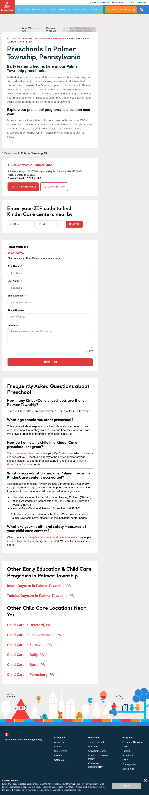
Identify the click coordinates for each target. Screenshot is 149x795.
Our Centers (23, 9)
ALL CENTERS (14, 38)
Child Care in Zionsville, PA (29, 645)
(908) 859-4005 (54, 186)
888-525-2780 (16, 253)
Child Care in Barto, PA (26, 665)
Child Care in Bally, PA (25, 655)
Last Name (50, 286)
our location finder (24, 453)
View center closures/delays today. (24, 739)
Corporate (59, 760)
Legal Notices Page (72, 790)
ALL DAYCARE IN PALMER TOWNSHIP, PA (46, 38)
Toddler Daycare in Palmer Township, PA (40, 596)
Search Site (142, 10)
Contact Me (50, 362)
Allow (126, 786)
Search (74, 224)
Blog (84, 9)
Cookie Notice (75, 787)
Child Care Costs (97, 751)
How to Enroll (95, 746)
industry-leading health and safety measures (52, 537)
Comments (14, 325)
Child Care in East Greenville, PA (34, 635)
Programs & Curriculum (44, 9)
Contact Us (95, 9)
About (76, 9)
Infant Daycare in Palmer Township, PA (39, 586)
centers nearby (119, 9)
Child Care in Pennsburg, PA (30, 674)
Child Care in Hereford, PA (28, 625)
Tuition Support (96, 742)
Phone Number (50, 315)
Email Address (50, 300)
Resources (64, 9)
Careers (58, 755)
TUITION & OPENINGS (23, 186)
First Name (50, 271)
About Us (59, 742)
